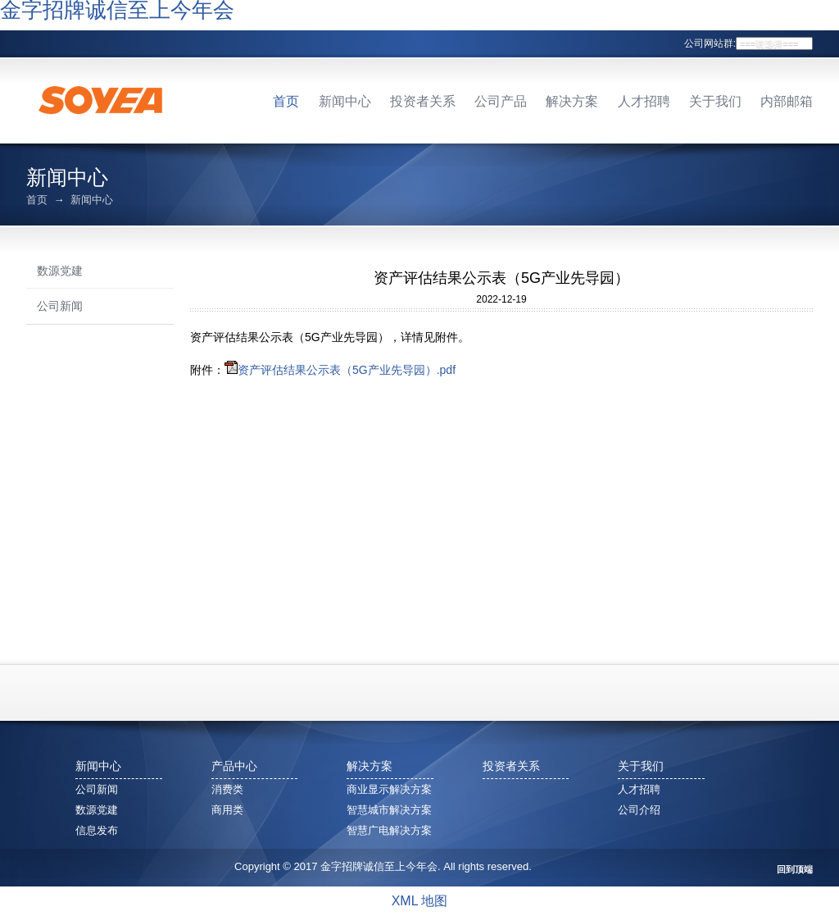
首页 (286, 101)
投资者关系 (423, 101)
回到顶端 (795, 869)
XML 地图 (420, 901)
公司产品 (500, 101)
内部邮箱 (786, 101)
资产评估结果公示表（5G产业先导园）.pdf (347, 369)
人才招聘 (644, 101)
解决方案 (572, 101)
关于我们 (715, 101)
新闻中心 (345, 101)
